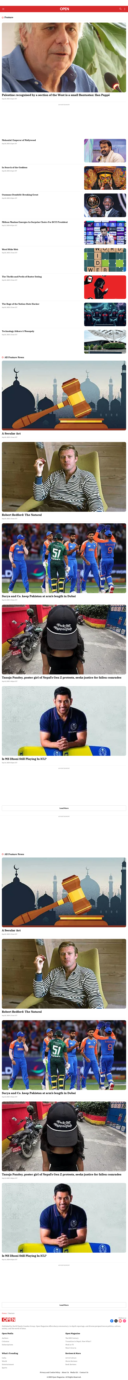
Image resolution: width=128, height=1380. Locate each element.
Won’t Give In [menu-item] (70, 1348)
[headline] (42, 140)
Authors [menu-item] (5, 1338)
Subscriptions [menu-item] (7, 1344)
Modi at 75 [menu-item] (69, 1344)
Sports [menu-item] (4, 1367)
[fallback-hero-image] (64, 57)
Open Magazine (72, 1333)
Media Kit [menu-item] (74, 1372)
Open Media (7, 1333)
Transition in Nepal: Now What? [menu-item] (78, 1341)
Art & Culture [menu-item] (70, 1358)
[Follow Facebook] (111, 1321)
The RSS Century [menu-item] (72, 1338)
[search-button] (120, 8)
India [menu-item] (4, 1358)
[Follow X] (116, 1321)
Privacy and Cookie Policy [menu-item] (50, 1372)
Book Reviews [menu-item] (70, 1364)
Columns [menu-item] (5, 1341)
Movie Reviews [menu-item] (71, 1361)
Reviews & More (73, 1353)
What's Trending (10, 1353)
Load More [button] (64, 808)
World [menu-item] (4, 1361)
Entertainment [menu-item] (8, 1364)
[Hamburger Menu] (3, 9)
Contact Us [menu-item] (84, 1372)
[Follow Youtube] (120, 1321)
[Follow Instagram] (124, 1321)
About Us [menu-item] (65, 1372)
